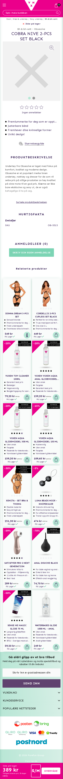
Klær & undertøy (20, 19)
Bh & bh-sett (51, 19)
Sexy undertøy (36, 19)
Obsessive (39, 29)
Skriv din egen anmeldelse (32, 252)
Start (9, 19)
